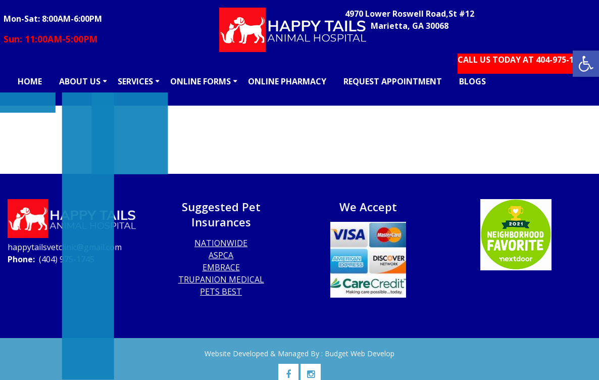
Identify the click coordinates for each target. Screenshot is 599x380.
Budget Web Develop (359, 353)
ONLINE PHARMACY (287, 81)
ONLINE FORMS (200, 81)
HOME (30, 81)
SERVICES (135, 81)
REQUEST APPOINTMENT (392, 81)
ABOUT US (80, 81)
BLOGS (472, 81)
